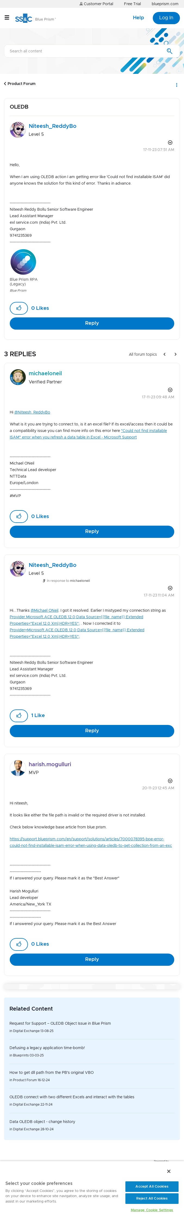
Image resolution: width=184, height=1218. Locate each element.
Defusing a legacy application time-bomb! (47, 1048)
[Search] (92, 51)
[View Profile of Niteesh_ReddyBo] (53, 126)
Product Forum (22, 84)
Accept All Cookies (151, 1186)
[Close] (169, 1171)
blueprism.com (165, 4)
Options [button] (176, 84)
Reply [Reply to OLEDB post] (92, 323)
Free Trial (132, 4)
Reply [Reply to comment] (92, 531)
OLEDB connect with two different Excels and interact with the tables (71, 1097)
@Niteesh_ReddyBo (32, 412)
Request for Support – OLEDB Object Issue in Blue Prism (60, 1023)
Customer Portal (96, 4)
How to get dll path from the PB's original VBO (51, 1073)
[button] (19, 308)
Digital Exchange (26, 1031)
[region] (92, 1189)
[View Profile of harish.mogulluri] (50, 764)
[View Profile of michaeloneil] (45, 373)
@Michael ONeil (44, 611)
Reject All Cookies (152, 1198)
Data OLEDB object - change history (42, 1122)
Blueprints (21, 1055)
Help (138, 17)
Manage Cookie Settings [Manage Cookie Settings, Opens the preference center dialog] (152, 1210)
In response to (68, 580)
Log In (166, 17)
